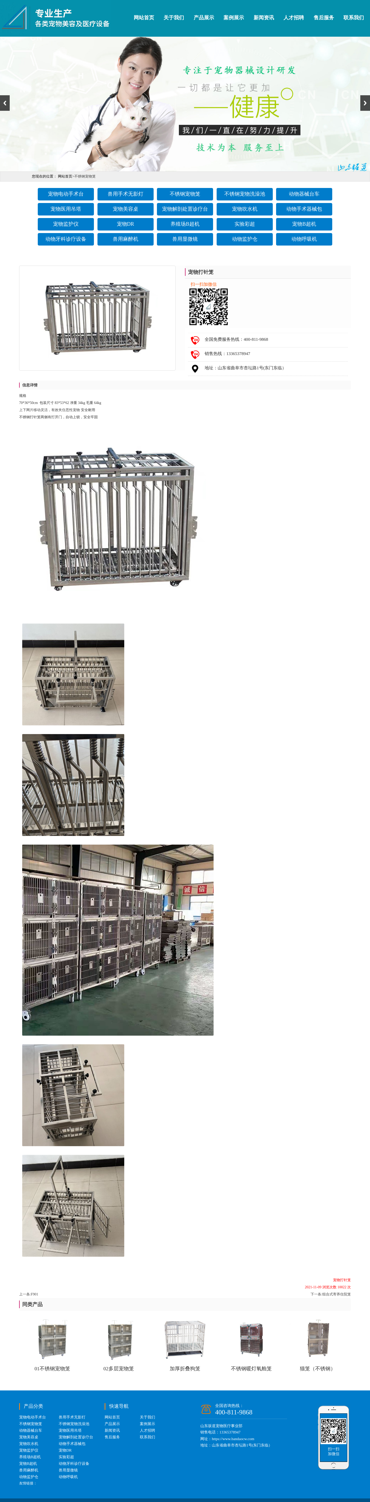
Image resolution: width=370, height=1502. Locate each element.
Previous (5, 103)
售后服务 (324, 17)
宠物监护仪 (66, 224)
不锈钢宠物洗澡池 (244, 194)
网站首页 (144, 17)
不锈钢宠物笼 (185, 194)
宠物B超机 (304, 224)
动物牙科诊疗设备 (65, 239)
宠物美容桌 (125, 209)
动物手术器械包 (304, 209)
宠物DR (125, 224)
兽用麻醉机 (125, 239)
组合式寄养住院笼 (336, 1294)
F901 (34, 1294)
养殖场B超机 (184, 224)
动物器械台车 (304, 194)
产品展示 (204, 17)
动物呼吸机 (304, 239)
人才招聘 (293, 17)
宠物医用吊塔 (66, 209)
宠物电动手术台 (66, 194)
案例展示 (234, 17)
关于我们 (174, 17)
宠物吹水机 (244, 209)
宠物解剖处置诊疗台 (185, 209)
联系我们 (353, 17)
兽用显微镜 (185, 239)
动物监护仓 (244, 239)
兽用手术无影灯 (125, 194)
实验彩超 (245, 224)
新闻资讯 (264, 17)
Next (365, 103)
